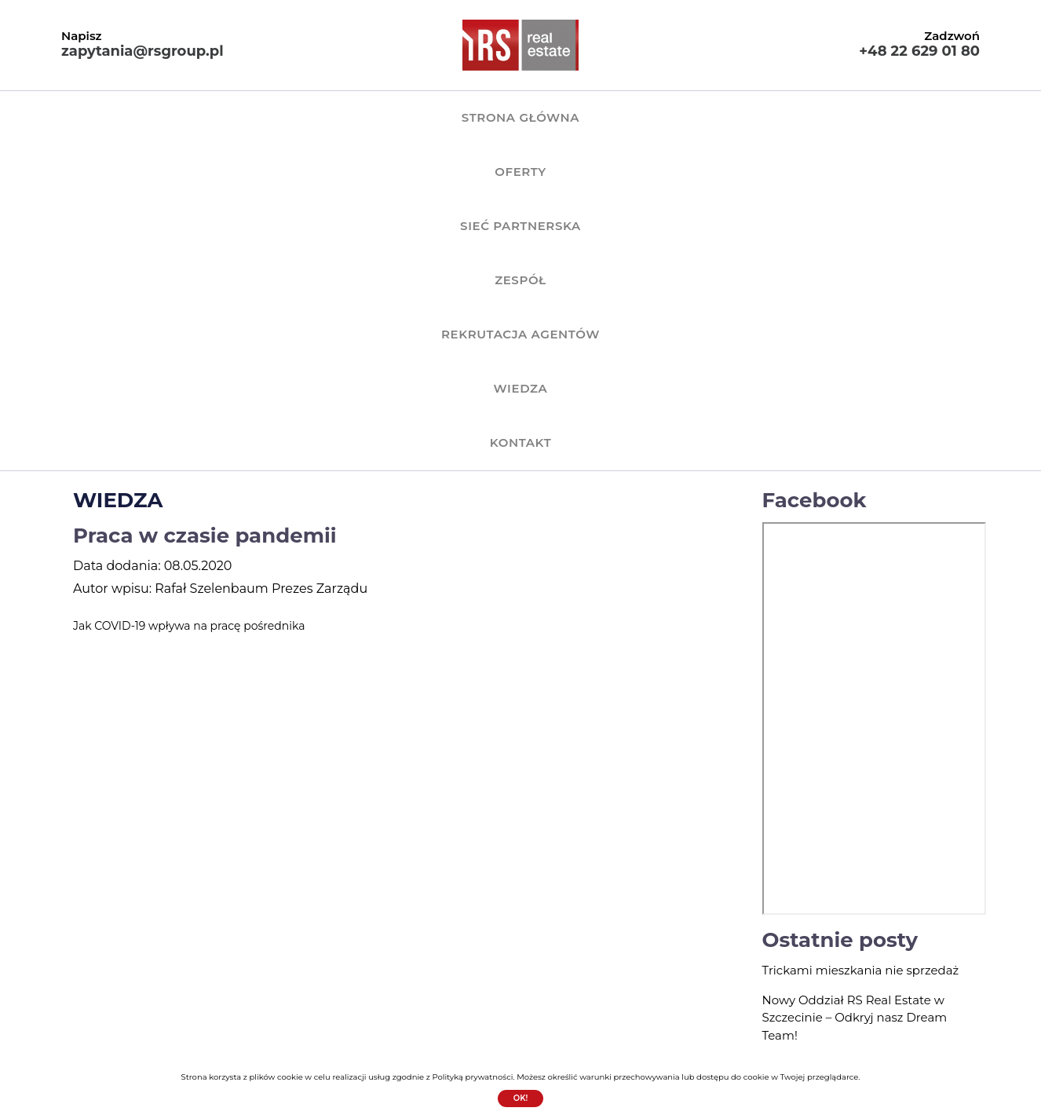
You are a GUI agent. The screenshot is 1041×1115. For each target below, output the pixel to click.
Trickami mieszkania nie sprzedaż (860, 645)
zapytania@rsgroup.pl (142, 51)
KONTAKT (892, 117)
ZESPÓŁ (528, 117)
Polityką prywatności (472, 1077)
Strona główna (177, 117)
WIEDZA (803, 117)
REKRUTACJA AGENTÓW (665, 117)
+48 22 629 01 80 (919, 51)
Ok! (520, 1098)
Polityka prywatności (590, 1018)
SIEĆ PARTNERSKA (410, 117)
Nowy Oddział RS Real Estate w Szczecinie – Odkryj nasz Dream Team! (855, 692)
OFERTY (293, 117)
